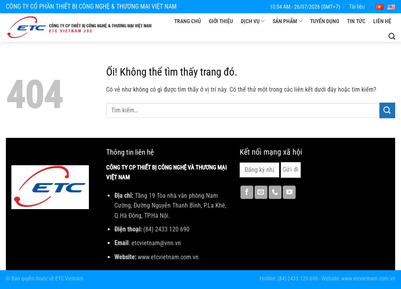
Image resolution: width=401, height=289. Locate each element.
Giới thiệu (221, 21)
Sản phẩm (287, 21)
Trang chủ (187, 21)
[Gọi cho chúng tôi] (275, 192)
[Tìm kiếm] (391, 36)
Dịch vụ (253, 21)
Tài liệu (357, 6)
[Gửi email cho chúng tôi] (261, 192)
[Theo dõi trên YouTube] (289, 192)
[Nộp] (387, 110)
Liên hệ (382, 21)
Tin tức (356, 21)
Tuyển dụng (324, 21)
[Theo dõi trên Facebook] (246, 192)
